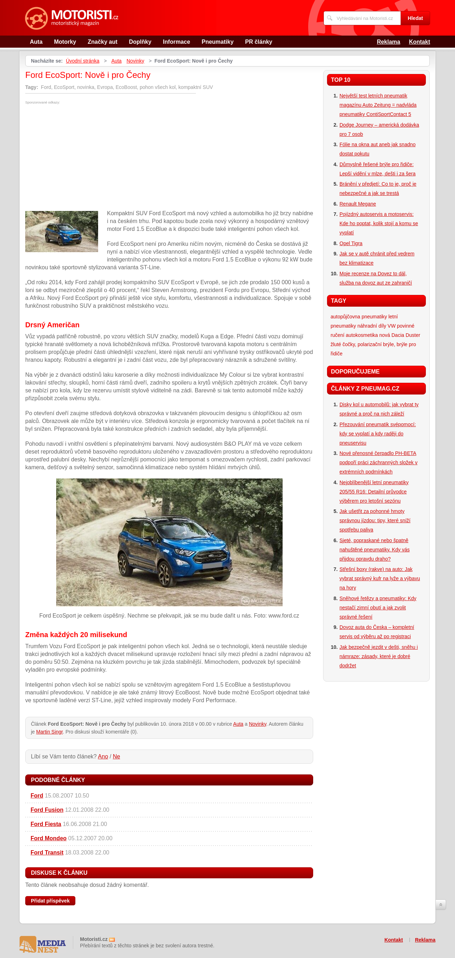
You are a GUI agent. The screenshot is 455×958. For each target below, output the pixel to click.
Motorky (65, 42)
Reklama (388, 42)
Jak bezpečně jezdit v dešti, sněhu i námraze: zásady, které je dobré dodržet (378, 656)
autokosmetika (362, 335)
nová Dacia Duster (399, 335)
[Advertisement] (85, 157)
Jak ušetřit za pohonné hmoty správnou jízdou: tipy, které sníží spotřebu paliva (375, 520)
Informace (176, 42)
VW (391, 326)
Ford (37, 796)
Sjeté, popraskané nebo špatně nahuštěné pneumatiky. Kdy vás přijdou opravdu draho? (374, 550)
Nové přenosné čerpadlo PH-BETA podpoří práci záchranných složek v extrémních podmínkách (378, 462)
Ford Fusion (47, 810)
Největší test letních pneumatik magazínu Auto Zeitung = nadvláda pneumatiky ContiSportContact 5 (378, 105)
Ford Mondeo (48, 838)
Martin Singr (49, 732)
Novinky (135, 61)
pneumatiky (374, 316)
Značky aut (103, 42)
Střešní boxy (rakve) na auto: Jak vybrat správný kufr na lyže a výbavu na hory (379, 578)
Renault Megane (357, 204)
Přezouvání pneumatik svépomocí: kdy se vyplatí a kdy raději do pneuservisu (377, 434)
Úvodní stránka (82, 61)
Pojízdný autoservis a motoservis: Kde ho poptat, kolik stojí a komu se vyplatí (378, 223)
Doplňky (140, 42)
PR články (258, 42)
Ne (116, 756)
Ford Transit (47, 853)
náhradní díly (371, 326)
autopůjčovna (345, 316)
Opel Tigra (351, 243)
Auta (36, 42)
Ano (103, 756)
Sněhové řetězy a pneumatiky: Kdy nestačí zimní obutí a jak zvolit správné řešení (377, 608)
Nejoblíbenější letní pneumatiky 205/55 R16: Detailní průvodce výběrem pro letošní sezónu (374, 492)
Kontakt (419, 42)
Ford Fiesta (46, 824)
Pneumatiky (218, 42)
